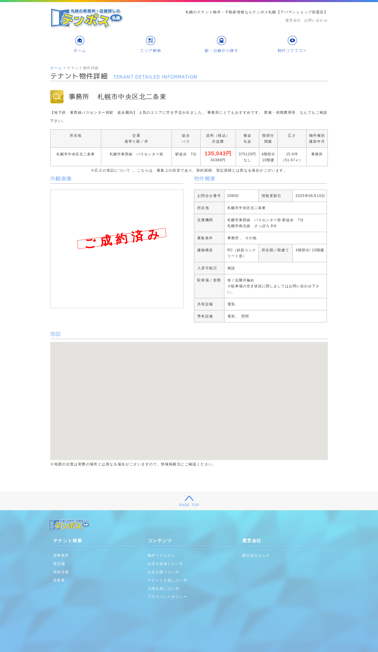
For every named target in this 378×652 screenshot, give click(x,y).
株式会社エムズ (256, 555)
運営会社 (293, 20)
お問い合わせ (316, 20)
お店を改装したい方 (165, 564)
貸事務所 (61, 555)
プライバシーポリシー (167, 597)
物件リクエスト (161, 555)
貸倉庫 (59, 580)
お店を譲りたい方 (163, 572)
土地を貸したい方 (163, 588)
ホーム (56, 68)
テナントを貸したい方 (167, 580)
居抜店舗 (61, 572)
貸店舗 (59, 564)
